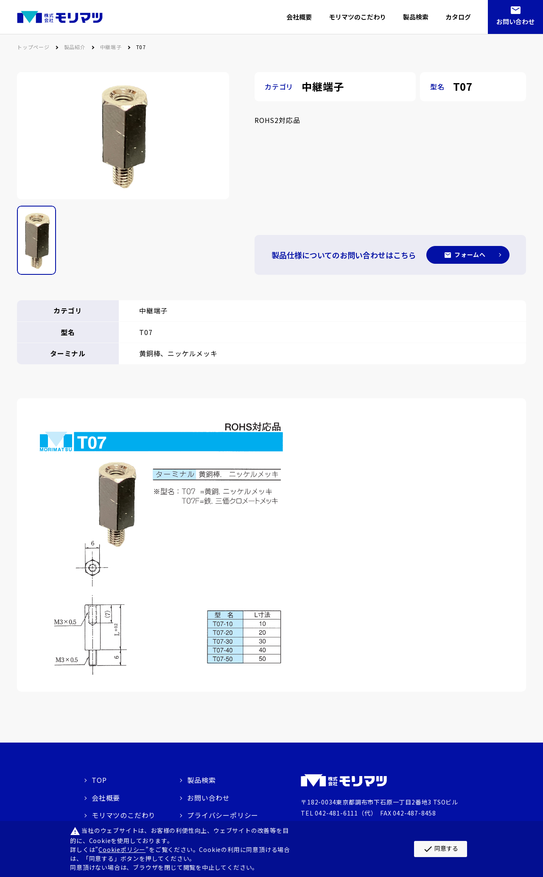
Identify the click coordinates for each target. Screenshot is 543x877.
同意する (440, 849)
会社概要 (106, 797)
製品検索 (201, 780)
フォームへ (470, 254)
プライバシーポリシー (222, 815)
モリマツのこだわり (124, 815)
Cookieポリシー (122, 849)
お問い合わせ (515, 21)
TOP (99, 780)
